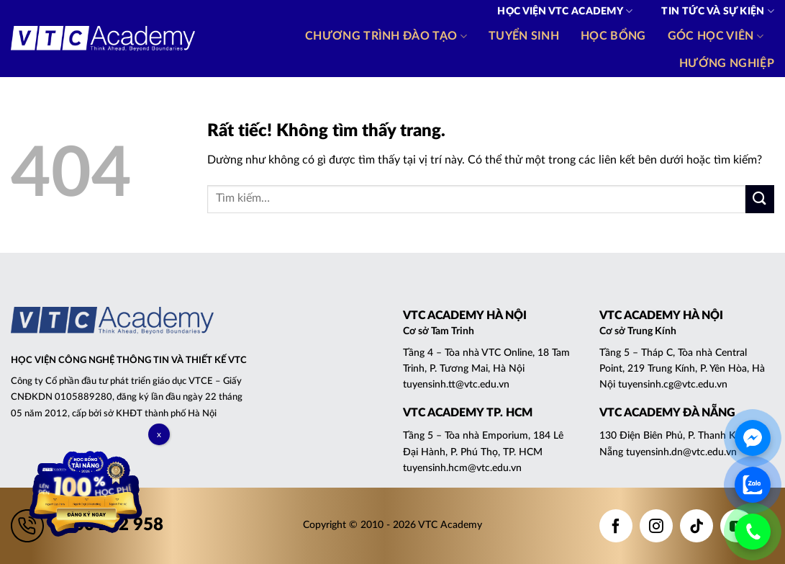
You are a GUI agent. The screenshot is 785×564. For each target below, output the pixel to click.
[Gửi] (759, 199)
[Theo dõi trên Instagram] (656, 525)
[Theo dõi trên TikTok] (696, 525)
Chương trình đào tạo (386, 36)
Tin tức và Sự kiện (717, 11)
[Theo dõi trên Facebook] (615, 525)
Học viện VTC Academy (564, 11)
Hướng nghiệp (726, 63)
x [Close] (159, 434)
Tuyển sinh (524, 36)
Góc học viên (715, 36)
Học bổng (613, 36)
